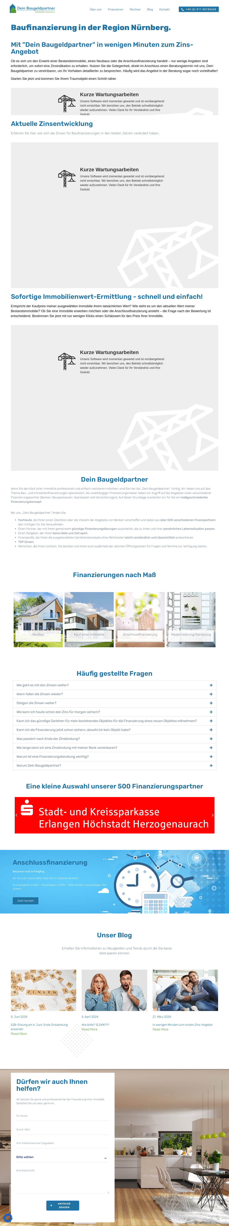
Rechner (135, 9)
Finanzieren (115, 9)
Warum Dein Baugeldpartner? (39, 766)
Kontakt (164, 9)
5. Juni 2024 (19, 1016)
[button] (114, 685)
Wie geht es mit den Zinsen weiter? (43, 685)
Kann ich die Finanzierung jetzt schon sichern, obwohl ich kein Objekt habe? (74, 730)
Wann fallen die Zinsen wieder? (40, 694)
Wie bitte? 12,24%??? (95, 1024)
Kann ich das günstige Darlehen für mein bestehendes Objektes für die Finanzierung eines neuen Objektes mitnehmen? (107, 721)
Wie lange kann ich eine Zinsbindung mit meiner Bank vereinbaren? (67, 748)
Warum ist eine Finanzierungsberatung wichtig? (53, 757)
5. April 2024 (90, 1016)
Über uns (95, 9)
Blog (150, 9)
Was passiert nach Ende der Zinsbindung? (48, 739)
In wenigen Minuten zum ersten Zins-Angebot (183, 1024)
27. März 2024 (162, 1016)
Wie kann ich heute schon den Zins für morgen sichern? (58, 712)
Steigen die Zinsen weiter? (36, 703)
